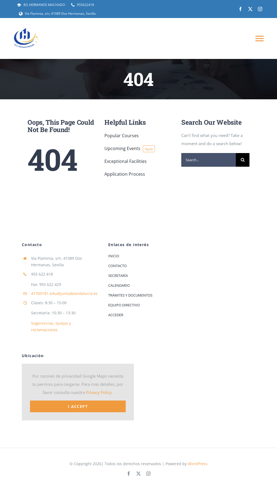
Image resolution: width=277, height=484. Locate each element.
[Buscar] (242, 160)
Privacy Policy (99, 392)
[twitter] (250, 9)
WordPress (197, 463)
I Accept (78, 406)
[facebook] (240, 9)
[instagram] (260, 9)
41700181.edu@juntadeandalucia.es (64, 293)
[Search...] (208, 160)
